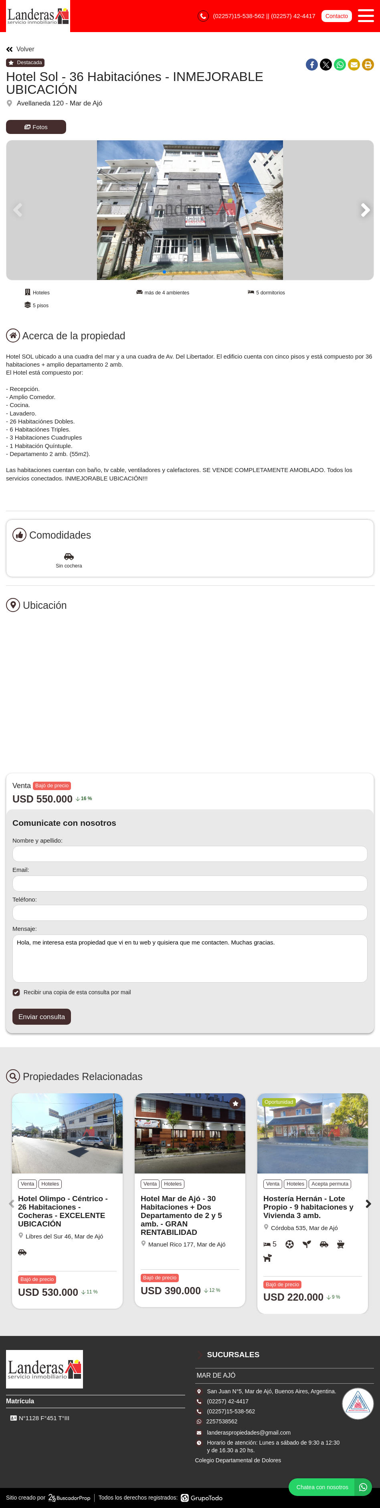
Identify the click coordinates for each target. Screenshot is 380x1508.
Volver (20, 49)
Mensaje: (24, 928)
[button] (364, 210)
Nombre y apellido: (37, 840)
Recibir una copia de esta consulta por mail (71, 992)
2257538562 (222, 1421)
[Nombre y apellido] (190, 854)
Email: (20, 869)
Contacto (336, 16)
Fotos (36, 127)
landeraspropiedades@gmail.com (249, 1432)
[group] (190, 210)
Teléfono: (24, 899)
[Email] (190, 884)
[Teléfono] (190, 913)
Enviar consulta (41, 1017)
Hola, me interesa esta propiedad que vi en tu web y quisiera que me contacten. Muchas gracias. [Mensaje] (190, 958)
